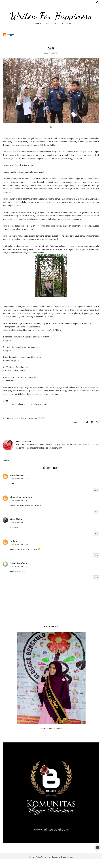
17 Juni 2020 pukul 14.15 (19, 523)
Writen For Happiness (51, 16)
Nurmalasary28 (17, 475)
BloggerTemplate (67, 857)
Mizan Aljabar (16, 519)
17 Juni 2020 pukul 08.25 (19, 501)
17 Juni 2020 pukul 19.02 (19, 566)
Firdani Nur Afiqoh (18, 563)
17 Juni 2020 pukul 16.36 (19, 544)
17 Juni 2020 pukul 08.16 (19, 479)
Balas (96, 490)
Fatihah (13, 541)
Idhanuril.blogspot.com (21, 497)
